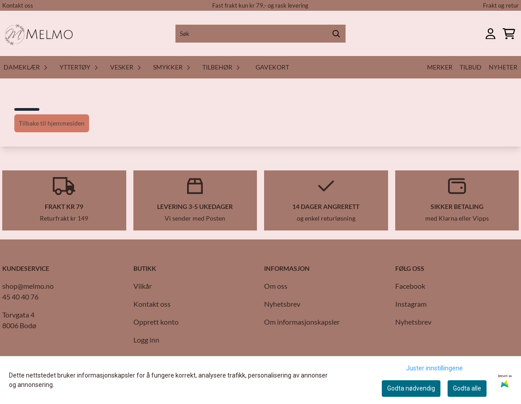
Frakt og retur (501, 5)
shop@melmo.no (28, 286)
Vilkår (142, 286)
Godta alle (467, 388)
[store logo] (40, 33)
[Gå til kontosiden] (490, 34)
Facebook (410, 286)
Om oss (275, 286)
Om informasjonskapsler (302, 321)
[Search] (337, 34)
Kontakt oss (17, 5)
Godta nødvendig (411, 388)
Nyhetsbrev (282, 304)
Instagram (411, 304)
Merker (440, 67)
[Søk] (260, 34)
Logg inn (146, 339)
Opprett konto (156, 321)
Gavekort (272, 67)
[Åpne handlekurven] (509, 34)
